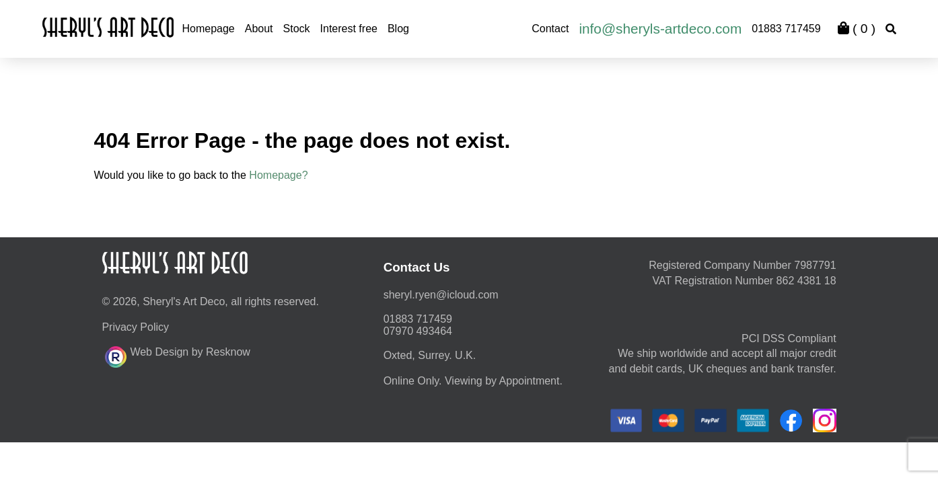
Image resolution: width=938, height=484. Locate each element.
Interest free (348, 28)
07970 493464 (418, 331)
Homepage (208, 28)
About (259, 28)
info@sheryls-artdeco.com (660, 28)
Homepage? (278, 175)
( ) (856, 29)
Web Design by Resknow (177, 355)
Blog (398, 28)
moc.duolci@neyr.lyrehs (441, 294)
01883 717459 (786, 28)
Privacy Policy (135, 327)
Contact (550, 28)
